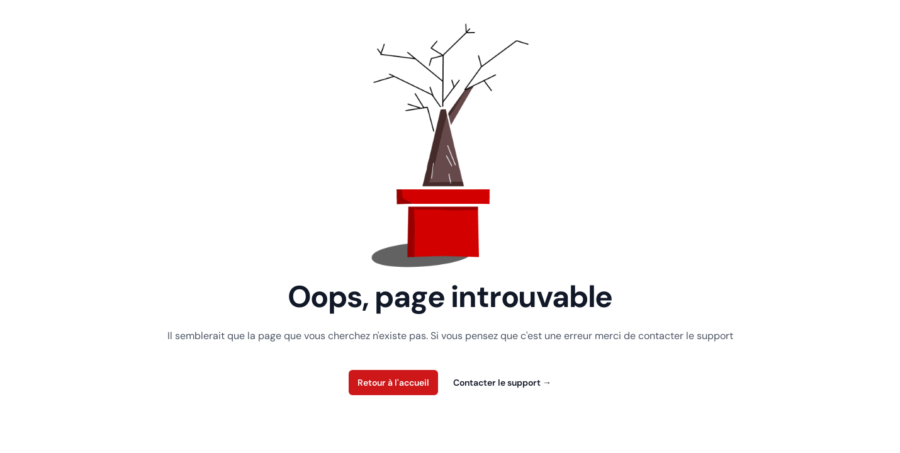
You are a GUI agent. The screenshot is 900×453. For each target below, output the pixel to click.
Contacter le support (502, 382)
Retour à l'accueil (393, 382)
